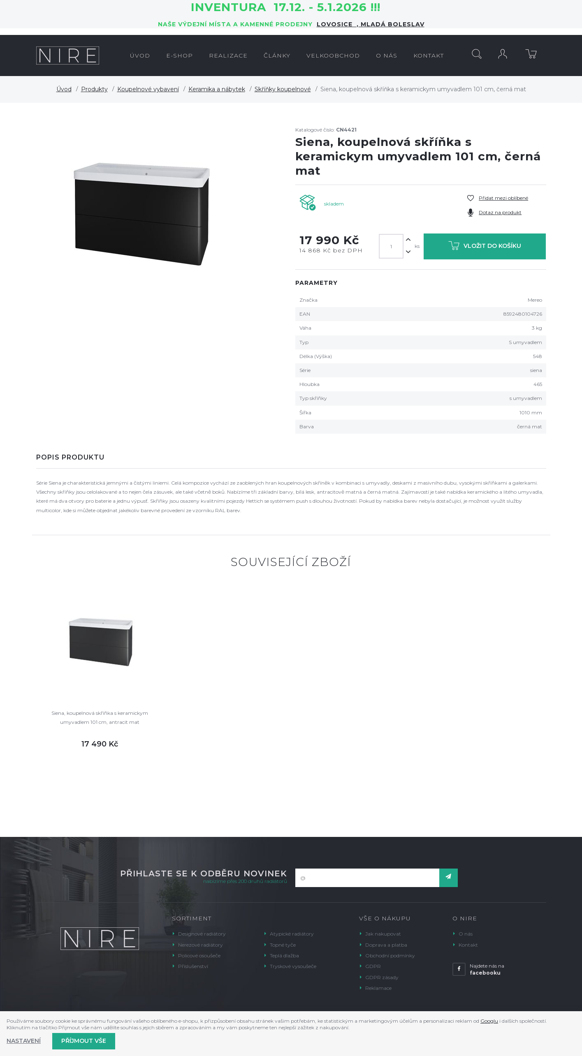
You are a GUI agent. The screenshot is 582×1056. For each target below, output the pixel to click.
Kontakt (468, 945)
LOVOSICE (337, 24)
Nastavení (24, 1040)
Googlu (489, 1021)
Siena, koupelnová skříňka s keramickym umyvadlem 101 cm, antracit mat (99, 717)
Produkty (94, 89)
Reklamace (378, 988)
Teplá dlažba (284, 955)
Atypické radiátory (292, 934)
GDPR (373, 966)
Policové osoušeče (199, 955)
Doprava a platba (386, 945)
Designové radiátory (202, 934)
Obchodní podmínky (390, 955)
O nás (466, 934)
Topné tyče (283, 945)
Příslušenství (193, 966)
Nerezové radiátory (200, 945)
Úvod (64, 89)
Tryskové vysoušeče (293, 966)
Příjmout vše (83, 1040)
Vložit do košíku (484, 247)
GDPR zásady (382, 977)
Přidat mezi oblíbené (503, 198)
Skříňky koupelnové (283, 89)
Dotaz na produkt (500, 212)
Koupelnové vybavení (148, 89)
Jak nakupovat (383, 934)
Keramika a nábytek (216, 89)
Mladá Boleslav (391, 24)
